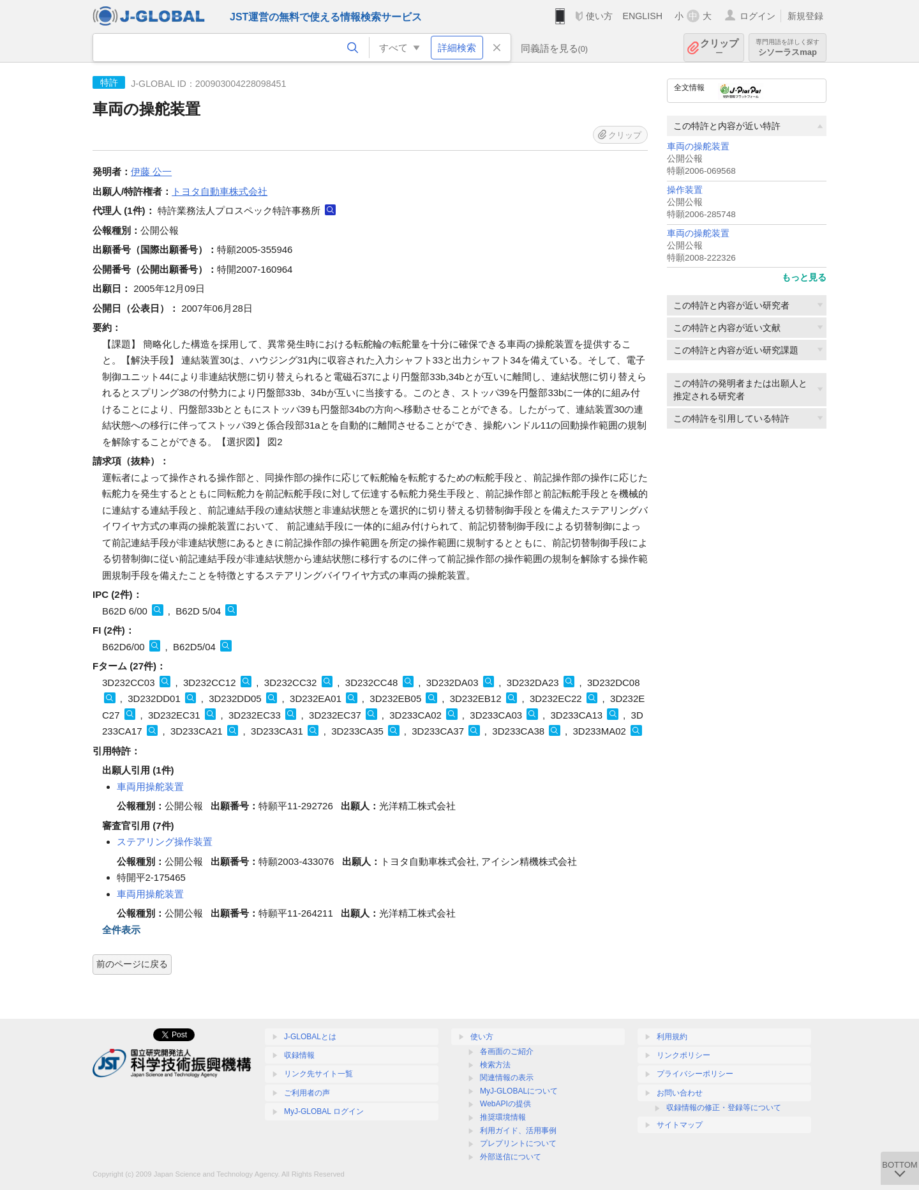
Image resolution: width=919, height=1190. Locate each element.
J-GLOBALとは (310, 1036)
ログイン (757, 16)
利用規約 (672, 1036)
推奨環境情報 (503, 1117)
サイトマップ (680, 1124)
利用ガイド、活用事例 (518, 1130)
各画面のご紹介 (507, 1051)
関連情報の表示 (507, 1077)
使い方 (599, 16)
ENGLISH (642, 16)
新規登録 (805, 16)
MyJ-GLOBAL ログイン (324, 1111)
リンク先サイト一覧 (318, 1073)
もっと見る (804, 277)
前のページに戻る (132, 964)
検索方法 (495, 1064)
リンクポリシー (683, 1055)
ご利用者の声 (307, 1092)
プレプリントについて (518, 1143)
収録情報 (299, 1055)
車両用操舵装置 (150, 786)
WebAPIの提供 (505, 1103)
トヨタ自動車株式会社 (219, 191)
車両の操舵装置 (698, 146)
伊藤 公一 (151, 171)
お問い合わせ (680, 1092)
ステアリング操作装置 (165, 841)
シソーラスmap (787, 47)
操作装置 (685, 190)
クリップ (719, 47)
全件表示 (121, 929)
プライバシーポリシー (695, 1073)
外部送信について (510, 1156)
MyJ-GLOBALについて (519, 1091)
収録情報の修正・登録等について (723, 1107)
